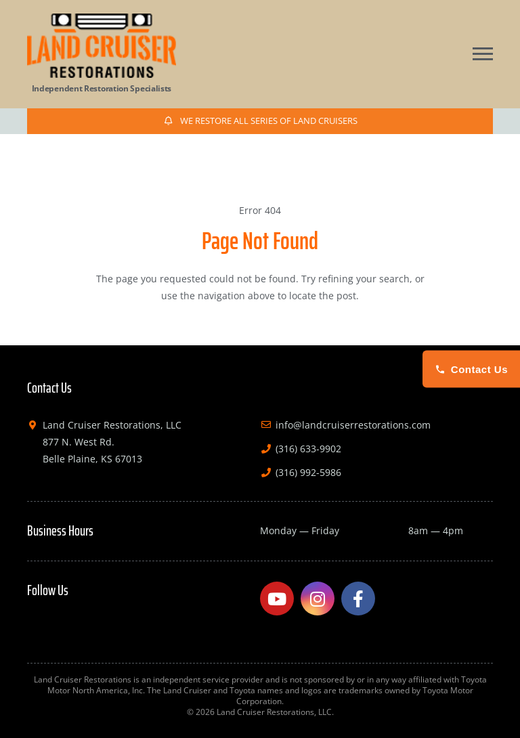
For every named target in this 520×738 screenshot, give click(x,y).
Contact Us (471, 369)
